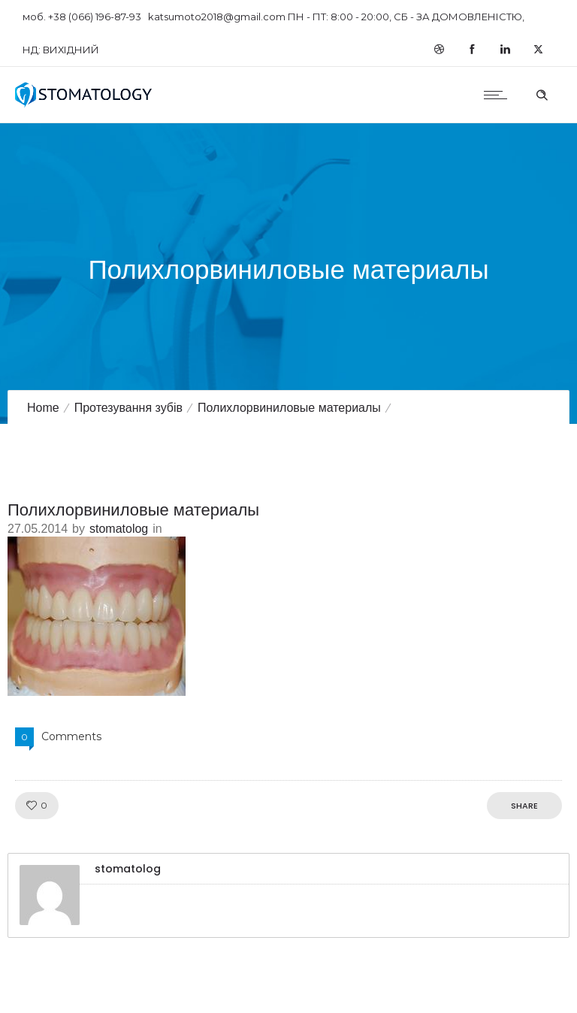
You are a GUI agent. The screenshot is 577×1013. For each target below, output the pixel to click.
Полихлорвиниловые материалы (289, 407)
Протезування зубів (128, 407)
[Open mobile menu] (499, 95)
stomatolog (118, 528)
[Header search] (541, 93)
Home (43, 407)
